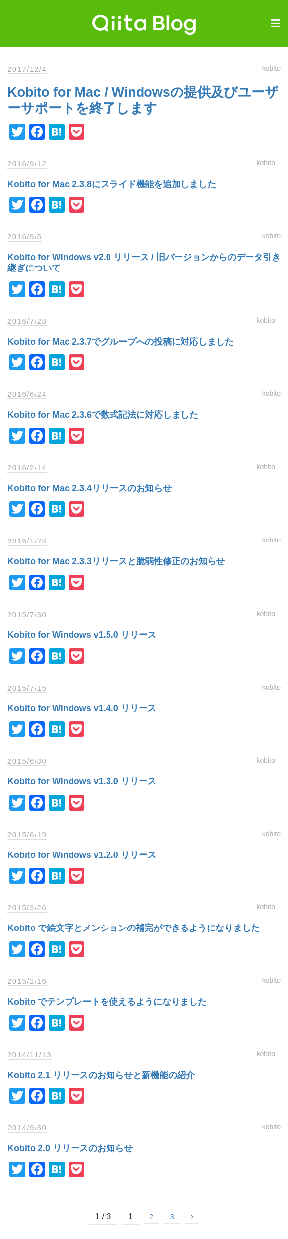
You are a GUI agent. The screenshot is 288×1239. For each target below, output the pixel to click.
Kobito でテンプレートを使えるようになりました (107, 1002)
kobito (271, 68)
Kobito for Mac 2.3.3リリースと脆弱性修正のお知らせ (116, 561)
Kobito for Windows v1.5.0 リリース (81, 635)
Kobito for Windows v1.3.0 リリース (81, 781)
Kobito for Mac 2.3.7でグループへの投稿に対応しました (120, 342)
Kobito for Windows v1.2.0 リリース (81, 855)
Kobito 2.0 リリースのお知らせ (70, 1148)
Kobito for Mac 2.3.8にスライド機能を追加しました (111, 184)
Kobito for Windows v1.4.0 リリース (81, 708)
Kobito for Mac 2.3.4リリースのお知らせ (89, 488)
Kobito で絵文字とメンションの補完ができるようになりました (133, 928)
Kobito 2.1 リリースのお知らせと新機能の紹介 (101, 1075)
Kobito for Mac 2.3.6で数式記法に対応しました (102, 415)
